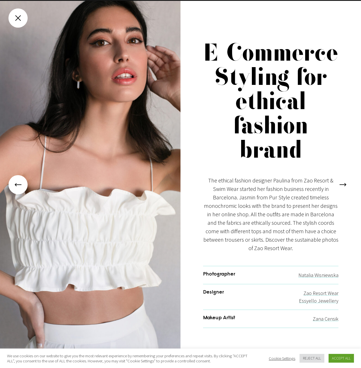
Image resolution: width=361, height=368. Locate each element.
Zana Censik (325, 325)
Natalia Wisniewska (318, 281)
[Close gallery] (18, 18)
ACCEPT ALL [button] (341, 358)
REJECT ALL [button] (312, 358)
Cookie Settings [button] (282, 358)
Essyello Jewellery (318, 307)
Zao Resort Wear (320, 299)
